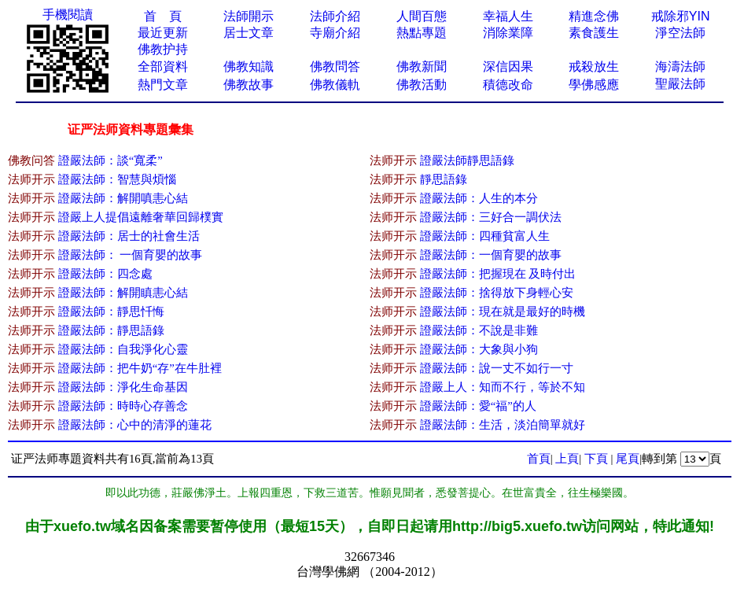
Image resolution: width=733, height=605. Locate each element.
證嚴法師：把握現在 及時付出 (498, 273)
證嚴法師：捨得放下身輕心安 (496, 292)
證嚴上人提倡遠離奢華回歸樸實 (140, 217)
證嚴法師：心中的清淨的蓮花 (135, 425)
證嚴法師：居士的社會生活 (129, 236)
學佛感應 (594, 84)
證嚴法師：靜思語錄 (111, 330)
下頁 (596, 458)
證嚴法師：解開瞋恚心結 (123, 292)
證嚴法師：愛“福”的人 (478, 406)
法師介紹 (335, 16)
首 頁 (163, 16)
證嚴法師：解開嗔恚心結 (123, 198)
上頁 (567, 458)
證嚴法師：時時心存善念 (123, 406)
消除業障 (508, 32)
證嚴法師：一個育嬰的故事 (491, 255)
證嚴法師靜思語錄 (467, 160)
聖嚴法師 (680, 83)
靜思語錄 (443, 179)
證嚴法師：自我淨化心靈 (123, 349)
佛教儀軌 (335, 84)
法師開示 (248, 16)
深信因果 (508, 66)
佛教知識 (248, 66)
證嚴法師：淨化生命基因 (123, 387)
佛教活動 (421, 84)
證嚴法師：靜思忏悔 (111, 311)
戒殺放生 (594, 66)
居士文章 (248, 32)
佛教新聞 (421, 66)
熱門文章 (163, 84)
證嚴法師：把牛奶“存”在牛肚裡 (140, 368)
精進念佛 (594, 16)
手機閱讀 (67, 14)
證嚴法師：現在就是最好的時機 (502, 311)
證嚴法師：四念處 (105, 273)
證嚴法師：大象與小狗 (479, 349)
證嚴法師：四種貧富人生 (485, 236)
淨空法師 (680, 32)
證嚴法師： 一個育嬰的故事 (130, 255)
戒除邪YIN (680, 16)
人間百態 (421, 16)
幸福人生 (508, 16)
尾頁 (627, 458)
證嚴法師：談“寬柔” (110, 160)
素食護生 (594, 32)
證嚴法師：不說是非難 (479, 330)
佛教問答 (335, 66)
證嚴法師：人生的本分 (479, 198)
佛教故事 (248, 84)
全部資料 (163, 66)
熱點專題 (421, 32)
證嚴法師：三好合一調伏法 (491, 217)
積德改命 (508, 84)
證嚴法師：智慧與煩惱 (117, 179)
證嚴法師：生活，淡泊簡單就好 (502, 425)
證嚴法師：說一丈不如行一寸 (496, 368)
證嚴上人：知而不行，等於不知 (502, 387)
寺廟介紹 (335, 32)
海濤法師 (680, 66)
